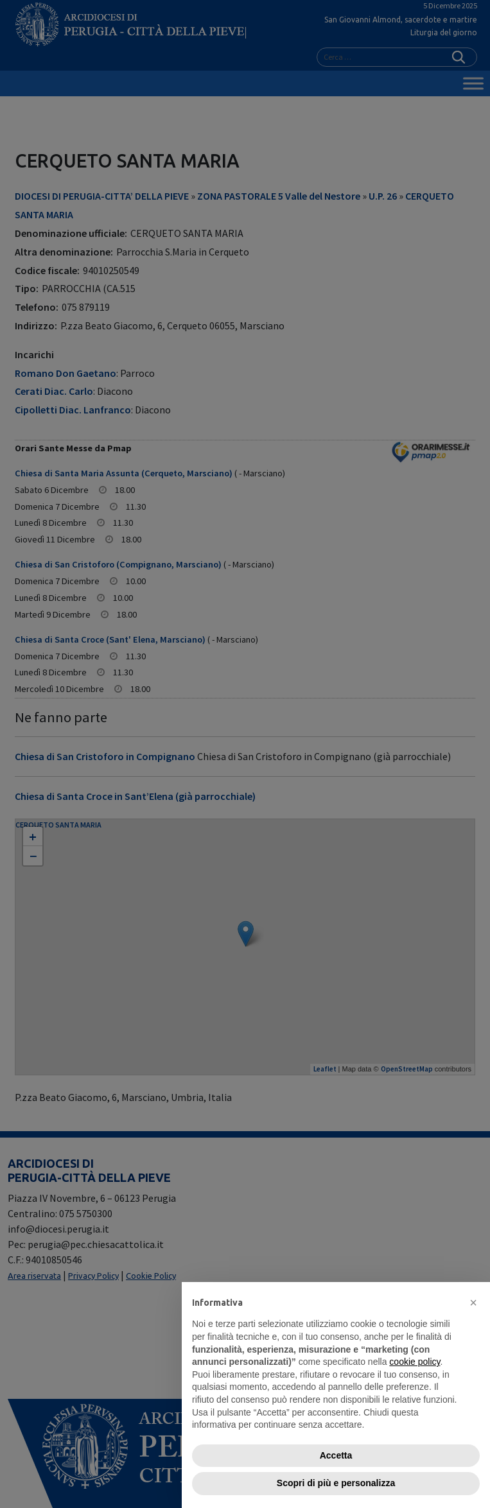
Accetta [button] (336, 1455)
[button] (473, 1302)
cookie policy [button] (414, 1361)
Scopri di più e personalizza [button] (336, 1483)
